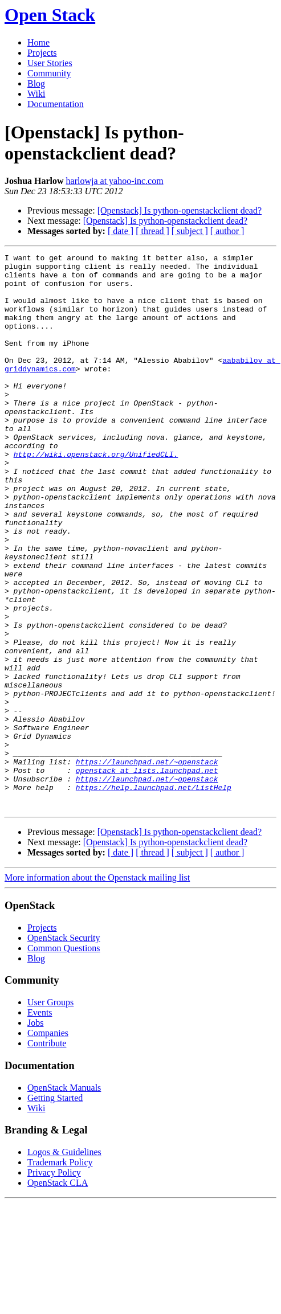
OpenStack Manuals (64, 1199)
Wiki (36, 94)
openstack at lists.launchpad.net (147, 874)
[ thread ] (152, 231)
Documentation (55, 104)
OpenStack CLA (57, 1294)
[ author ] (227, 231)
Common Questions (63, 1059)
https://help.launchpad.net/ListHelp (153, 895)
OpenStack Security (63, 1049)
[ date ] (120, 231)
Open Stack (50, 15)
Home (38, 42)
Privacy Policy (54, 1283)
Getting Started (55, 1209)
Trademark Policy (60, 1273)
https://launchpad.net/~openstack (147, 864)
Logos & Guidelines (64, 1263)
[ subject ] (190, 231)
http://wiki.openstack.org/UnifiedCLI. (96, 495)
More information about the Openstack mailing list (97, 988)
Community (49, 73)
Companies (47, 1144)
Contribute (46, 1154)
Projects (42, 53)
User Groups (50, 1113)
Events (39, 1123)
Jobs (35, 1134)
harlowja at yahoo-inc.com (115, 181)
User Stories (49, 63)
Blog (36, 83)
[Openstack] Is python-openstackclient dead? (179, 210)
